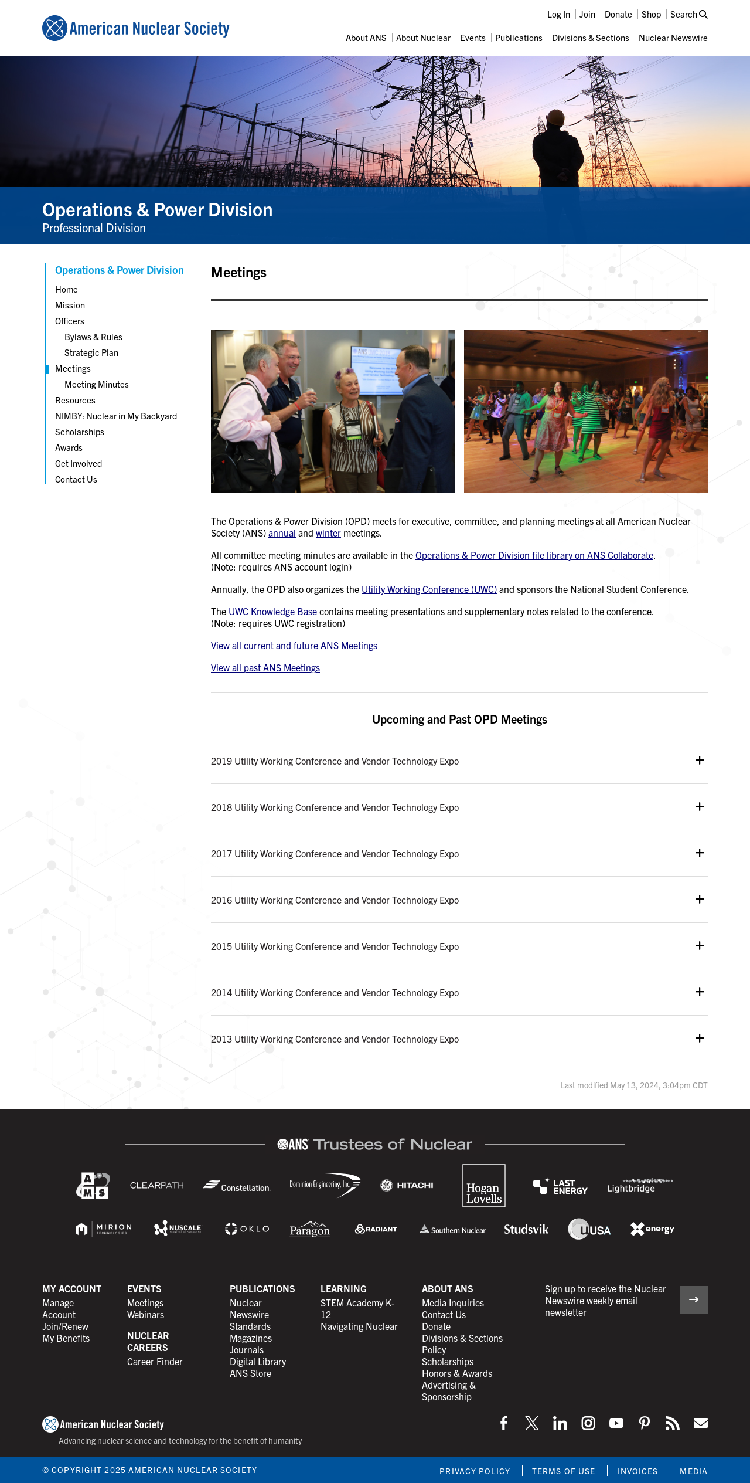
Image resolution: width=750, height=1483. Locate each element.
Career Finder (155, 1361)
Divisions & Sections (590, 37)
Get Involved (78, 463)
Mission (70, 304)
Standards (250, 1326)
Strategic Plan (91, 352)
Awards (69, 447)
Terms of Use (563, 1470)
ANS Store (250, 1373)
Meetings (73, 368)
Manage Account (59, 1308)
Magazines (251, 1337)
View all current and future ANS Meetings (294, 645)
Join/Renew (65, 1326)
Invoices (637, 1470)
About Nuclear (423, 37)
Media (694, 1470)
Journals (247, 1349)
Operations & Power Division (157, 208)
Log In (558, 13)
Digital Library (258, 1361)
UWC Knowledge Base (273, 611)
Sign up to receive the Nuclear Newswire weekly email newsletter (605, 1300)
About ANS (366, 37)
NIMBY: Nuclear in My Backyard (116, 415)
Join (587, 13)
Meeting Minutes (96, 383)
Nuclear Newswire (673, 37)
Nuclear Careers (148, 1341)
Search (689, 13)
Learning (344, 1288)
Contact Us (76, 478)
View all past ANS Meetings (265, 667)
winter (328, 532)
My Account (71, 1288)
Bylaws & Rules (93, 336)
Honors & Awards (457, 1373)
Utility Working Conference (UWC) (429, 589)
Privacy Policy (474, 1470)
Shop (651, 13)
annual (282, 532)
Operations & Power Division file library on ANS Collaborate (534, 555)
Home (66, 288)
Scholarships (79, 431)
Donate (618, 13)
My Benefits (66, 1337)
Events (473, 37)
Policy (434, 1349)
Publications (519, 37)
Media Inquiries (453, 1302)
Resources (75, 399)
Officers (69, 320)
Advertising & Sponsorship (449, 1390)
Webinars (145, 1314)
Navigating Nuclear (359, 1326)
